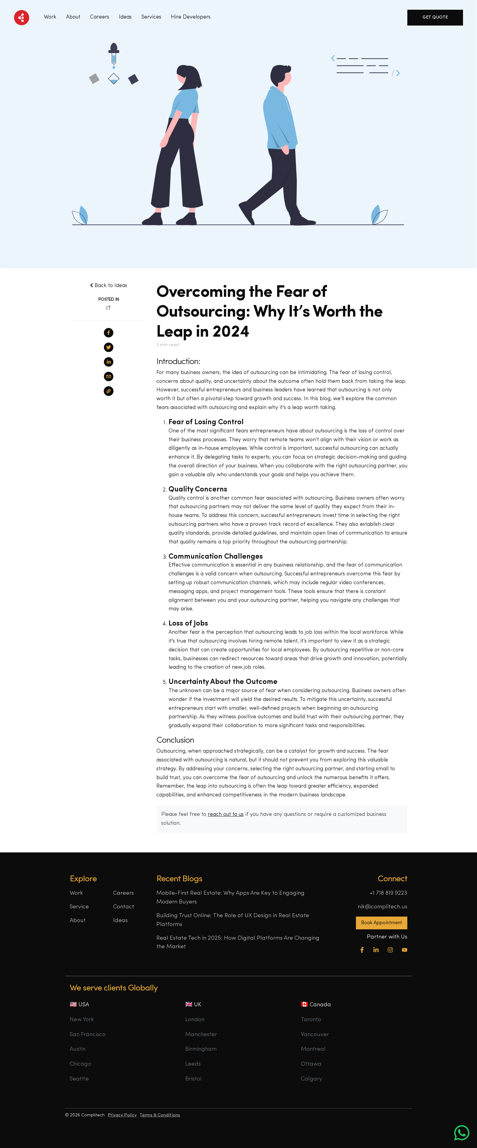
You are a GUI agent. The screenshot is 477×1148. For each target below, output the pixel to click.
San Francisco (88, 1035)
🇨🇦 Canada (316, 1005)
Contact (123, 907)
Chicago (80, 1064)
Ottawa (311, 1064)
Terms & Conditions (160, 1115)
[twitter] (108, 347)
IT (108, 308)
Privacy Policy (122, 1115)
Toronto (311, 1020)
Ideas (120, 921)
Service (79, 907)
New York (82, 1020)
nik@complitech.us (382, 907)
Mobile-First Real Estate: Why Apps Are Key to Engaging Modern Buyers (230, 897)
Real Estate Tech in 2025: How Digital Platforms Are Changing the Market (237, 942)
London (194, 1020)
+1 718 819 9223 (388, 893)
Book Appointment (381, 923)
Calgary (311, 1079)
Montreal (313, 1049)
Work (50, 17)
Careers (99, 17)
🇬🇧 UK (193, 1005)
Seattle (79, 1079)
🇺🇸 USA (79, 1005)
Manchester (201, 1035)
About (73, 17)
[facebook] (108, 333)
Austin (77, 1049)
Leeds (193, 1064)
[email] (108, 376)
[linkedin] (108, 362)
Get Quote (435, 17)
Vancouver (315, 1035)
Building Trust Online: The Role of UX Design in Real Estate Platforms (232, 920)
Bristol (193, 1079)
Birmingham (201, 1049)
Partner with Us (387, 937)
